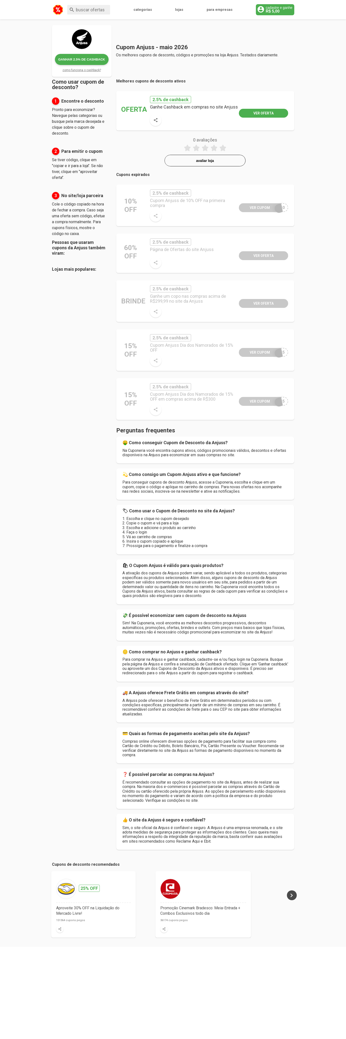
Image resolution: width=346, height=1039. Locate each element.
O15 (262, 401)
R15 (262, 352)
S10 (262, 207)
